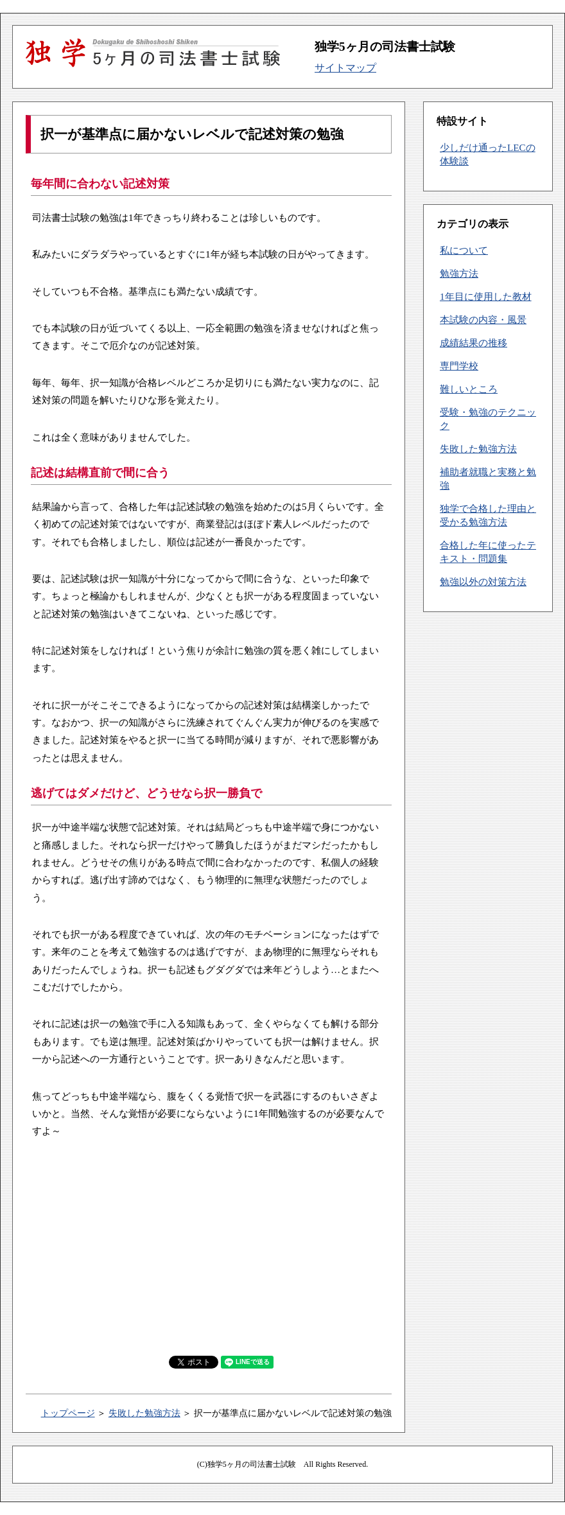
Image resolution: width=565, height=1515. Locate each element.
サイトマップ (345, 67)
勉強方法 (459, 273)
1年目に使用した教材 (486, 296)
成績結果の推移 (473, 342)
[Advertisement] (211, 1246)
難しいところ (469, 388)
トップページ (68, 1413)
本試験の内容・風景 (483, 319)
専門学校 (459, 365)
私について (464, 250)
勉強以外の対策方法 (483, 581)
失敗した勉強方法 (144, 1413)
